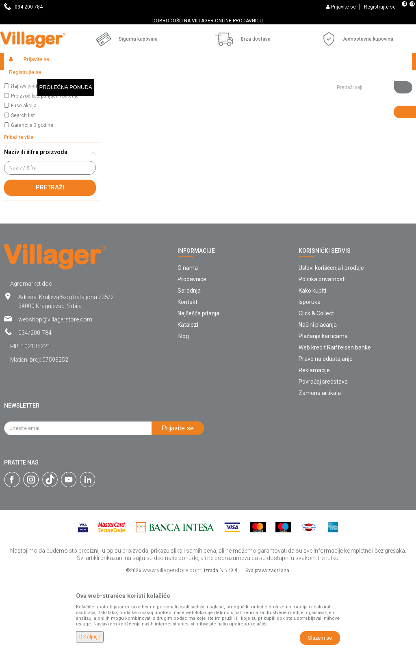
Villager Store (19, 79)
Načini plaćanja (318, 394)
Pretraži (50, 257)
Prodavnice (192, 349)
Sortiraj (354, 94)
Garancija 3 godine (32, 195)
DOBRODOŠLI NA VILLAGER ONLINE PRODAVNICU (207, 21)
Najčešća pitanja (198, 383)
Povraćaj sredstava (323, 451)
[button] (371, 61)
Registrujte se (380, 7)
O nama (188, 337)
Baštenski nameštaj (116, 79)
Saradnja (189, 360)
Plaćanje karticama (323, 406)
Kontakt (187, 372)
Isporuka (310, 372)
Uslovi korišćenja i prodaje (331, 337)
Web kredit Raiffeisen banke (335, 417)
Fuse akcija (24, 175)
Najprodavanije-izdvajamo (40, 146)
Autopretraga (315, 94)
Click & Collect (316, 383)
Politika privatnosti (322, 349)
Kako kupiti (312, 360)
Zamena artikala (320, 463)
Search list (23, 185)
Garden (78, 79)
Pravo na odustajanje (326, 428)
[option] (208, 21)
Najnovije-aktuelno (31, 156)
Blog (183, 406)
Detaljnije (89, 637)
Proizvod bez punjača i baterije (45, 166)
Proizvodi (52, 79)
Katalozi (188, 394)
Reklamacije (314, 440)
